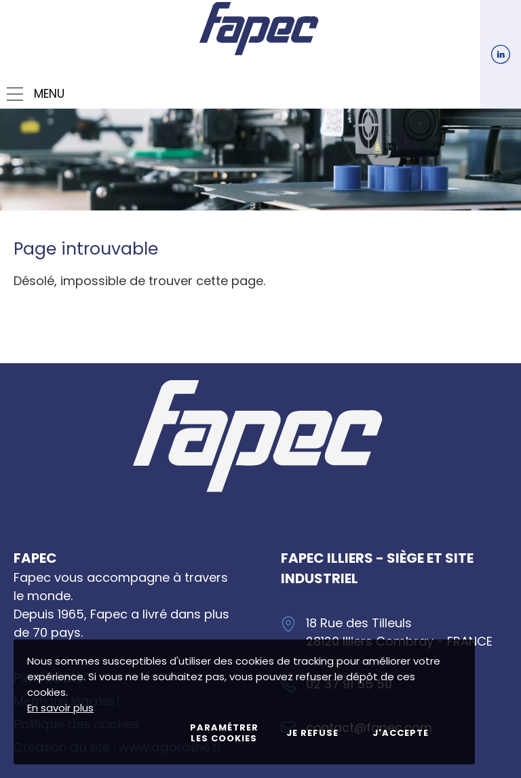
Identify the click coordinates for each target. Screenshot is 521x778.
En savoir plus (60, 708)
